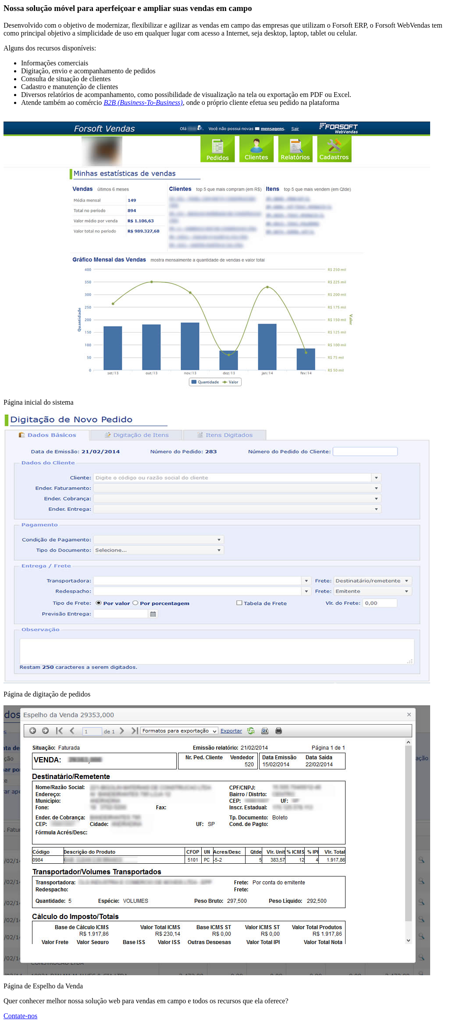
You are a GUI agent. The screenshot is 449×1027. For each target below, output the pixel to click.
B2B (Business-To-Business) (142, 102)
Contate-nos (20, 1016)
